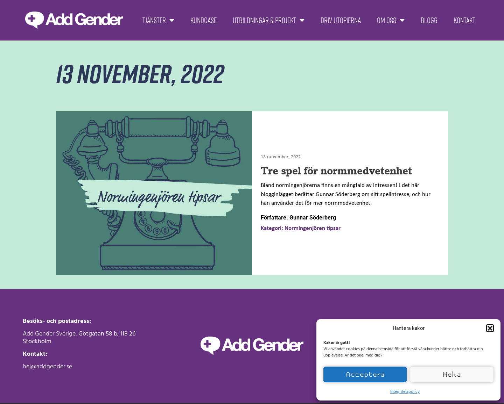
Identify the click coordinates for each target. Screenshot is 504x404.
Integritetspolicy (405, 391)
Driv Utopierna (341, 20)
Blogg (429, 20)
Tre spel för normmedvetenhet (336, 170)
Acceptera (365, 374)
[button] (489, 328)
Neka (452, 374)
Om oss (391, 20)
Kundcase (203, 20)
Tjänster (158, 20)
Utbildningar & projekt (268, 20)
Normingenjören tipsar (313, 228)
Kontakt (464, 20)
